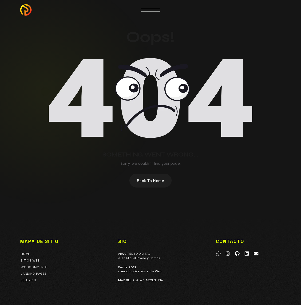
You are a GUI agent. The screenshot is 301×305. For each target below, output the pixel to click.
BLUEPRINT (29, 280)
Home (25, 254)
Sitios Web (30, 260)
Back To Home (150, 180)
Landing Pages (34, 273)
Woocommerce (34, 267)
